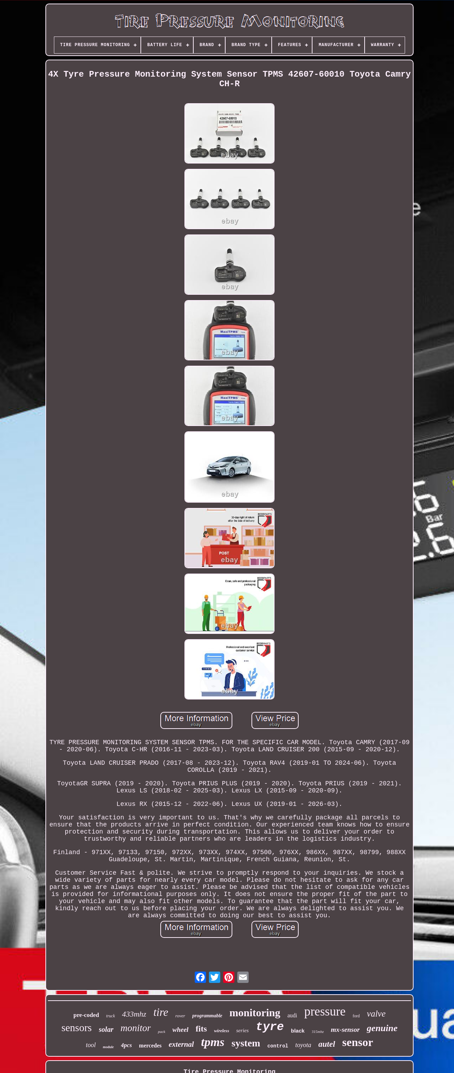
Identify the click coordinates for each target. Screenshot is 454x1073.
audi (292, 1015)
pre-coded (86, 1015)
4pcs (126, 1045)
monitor (136, 1028)
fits (201, 1028)
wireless (221, 1030)
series (242, 1030)
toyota (303, 1045)
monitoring (254, 1012)
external (181, 1044)
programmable (207, 1015)
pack (161, 1031)
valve (376, 1013)
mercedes (150, 1045)
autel (327, 1044)
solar (106, 1029)
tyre (270, 1027)
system (246, 1043)
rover (180, 1015)
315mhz (318, 1031)
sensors (76, 1027)
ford (356, 1015)
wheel (180, 1029)
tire (160, 1012)
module (108, 1047)
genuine (382, 1028)
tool (91, 1045)
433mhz (134, 1014)
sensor (357, 1042)
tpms (213, 1042)
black (297, 1031)
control (277, 1046)
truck (110, 1015)
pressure (325, 1011)
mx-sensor (345, 1029)
